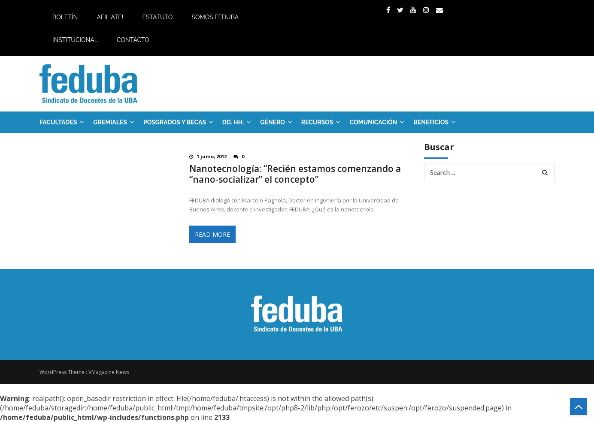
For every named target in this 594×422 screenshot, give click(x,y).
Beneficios (431, 122)
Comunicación (373, 122)
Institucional (75, 39)
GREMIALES (110, 122)
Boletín (65, 17)
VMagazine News (108, 372)
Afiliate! (110, 17)
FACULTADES (58, 122)
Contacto (133, 39)
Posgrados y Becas (174, 122)
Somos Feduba (215, 17)
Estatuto (157, 17)
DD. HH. (233, 122)
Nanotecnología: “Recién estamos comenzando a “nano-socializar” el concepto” (295, 174)
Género (272, 122)
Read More (212, 234)
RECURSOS (317, 122)
